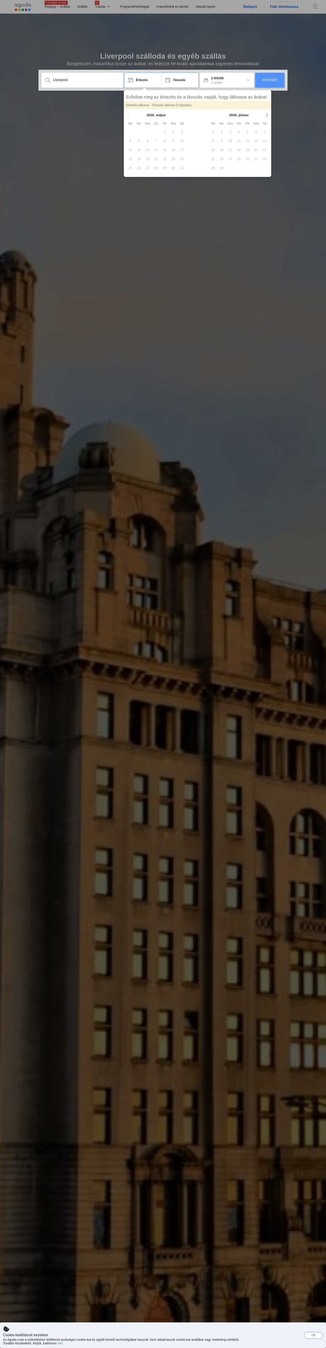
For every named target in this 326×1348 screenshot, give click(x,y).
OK (314, 1335)
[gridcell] (165, 131)
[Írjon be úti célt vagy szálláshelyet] (86, 80)
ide (60, 1343)
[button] (129, 115)
